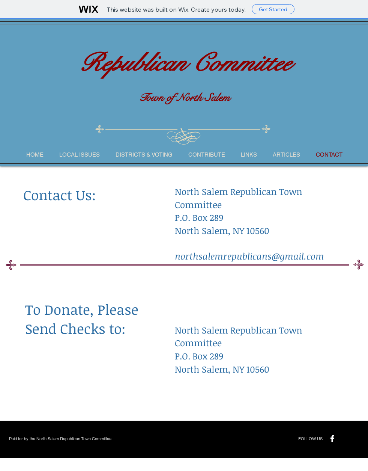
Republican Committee (184, 63)
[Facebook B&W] (332, 438)
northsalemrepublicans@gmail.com (249, 256)
